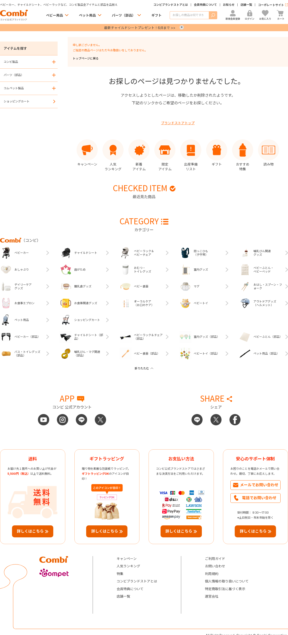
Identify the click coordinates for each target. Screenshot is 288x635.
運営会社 (211, 596)
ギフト (156, 15)
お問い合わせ (215, 566)
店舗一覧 (246, 4)
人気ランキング (128, 566)
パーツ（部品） (123, 15)
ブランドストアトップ (178, 123)
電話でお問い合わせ (259, 497)
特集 (120, 574)
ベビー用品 (54, 15)
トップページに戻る (86, 58)
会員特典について (205, 4)
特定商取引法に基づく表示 (225, 589)
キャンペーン (127, 559)
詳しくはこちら (30, 531)
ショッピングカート (17, 101)
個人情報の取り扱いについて (227, 581)
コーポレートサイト (271, 5)
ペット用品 (87, 15)
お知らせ (228, 4)
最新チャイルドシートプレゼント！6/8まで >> (139, 28)
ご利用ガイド (215, 559)
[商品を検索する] (189, 15)
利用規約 (211, 574)
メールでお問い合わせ (259, 484)
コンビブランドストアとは (170, 4)
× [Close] (182, 27)
